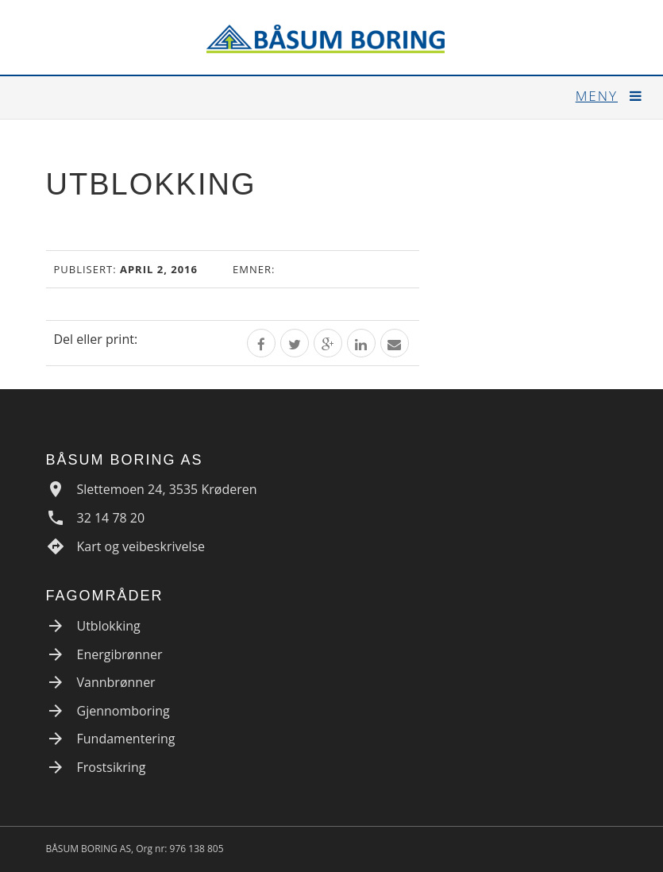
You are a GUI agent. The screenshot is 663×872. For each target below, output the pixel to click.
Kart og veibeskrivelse (141, 546)
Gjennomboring (123, 711)
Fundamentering (126, 738)
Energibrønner (120, 654)
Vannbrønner (116, 682)
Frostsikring (111, 767)
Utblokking (109, 626)
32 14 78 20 (111, 518)
